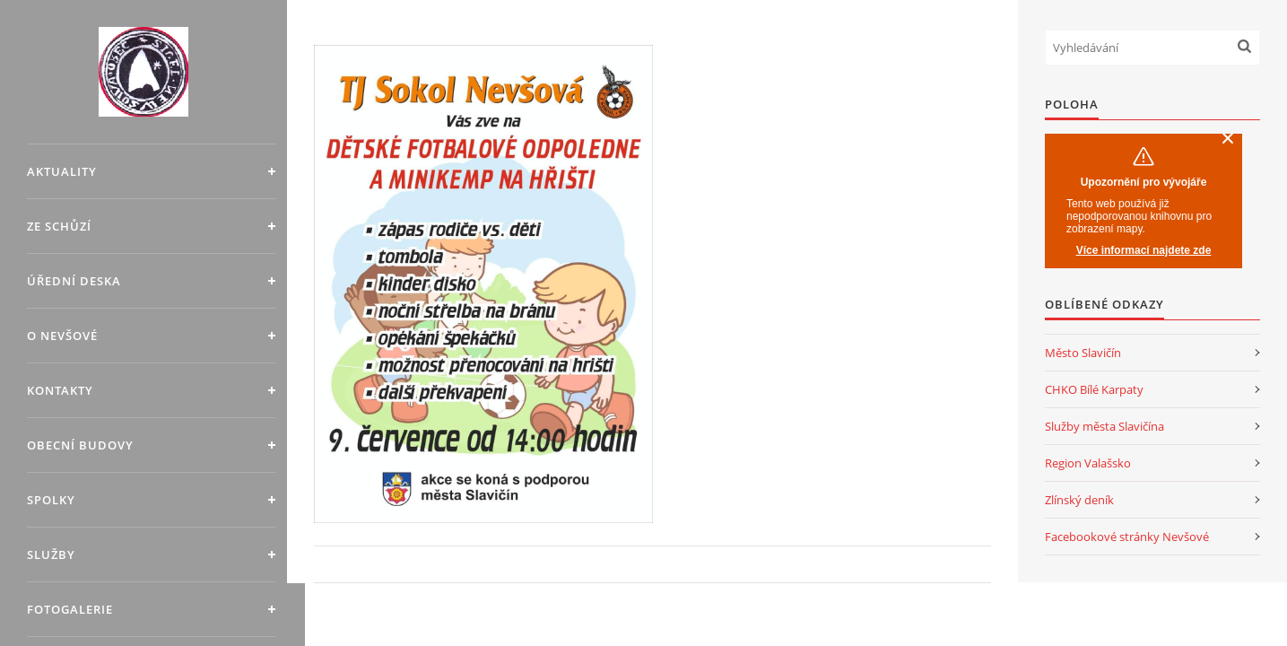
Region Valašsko (1088, 463)
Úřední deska (74, 281)
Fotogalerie (70, 609)
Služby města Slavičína (1104, 426)
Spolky (51, 500)
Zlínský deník (1079, 500)
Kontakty (60, 390)
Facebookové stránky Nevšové (1127, 536)
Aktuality (62, 171)
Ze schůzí (59, 226)
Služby (51, 554)
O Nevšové (62, 335)
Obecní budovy (80, 445)
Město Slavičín (1083, 353)
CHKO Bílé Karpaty (1094, 389)
